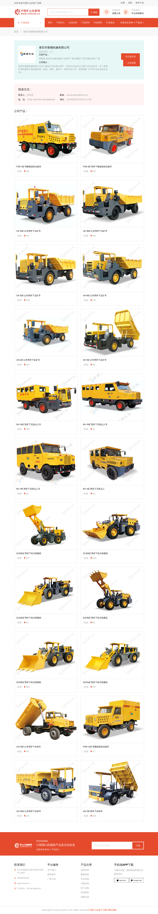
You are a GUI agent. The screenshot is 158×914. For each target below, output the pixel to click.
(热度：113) (23, 236)
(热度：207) (90, 171)
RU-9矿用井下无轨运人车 (28, 489)
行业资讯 (98, 23)
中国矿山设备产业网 (97, 910)
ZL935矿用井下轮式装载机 (95, 618)
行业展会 (110, 23)
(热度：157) (90, 687)
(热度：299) (23, 429)
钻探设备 (85, 870)
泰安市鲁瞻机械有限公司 (35, 31)
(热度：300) (23, 300)
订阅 (138, 845)
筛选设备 (85, 892)
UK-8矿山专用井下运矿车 (95, 295)
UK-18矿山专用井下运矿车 (95, 231)
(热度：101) (23, 558)
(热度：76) (89, 429)
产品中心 (60, 23)
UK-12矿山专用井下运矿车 (28, 295)
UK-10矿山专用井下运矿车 (28, 231)
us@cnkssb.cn (23, 883)
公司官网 (131, 63)
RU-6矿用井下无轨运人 (94, 489)
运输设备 (85, 883)
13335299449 (23, 878)
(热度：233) (90, 816)
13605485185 (48, 99)
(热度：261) (23, 816)
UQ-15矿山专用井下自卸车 (28, 746)
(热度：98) (89, 365)
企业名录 (73, 23)
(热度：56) (89, 622)
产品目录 (30, 22)
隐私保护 (51, 874)
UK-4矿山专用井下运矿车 (95, 360)
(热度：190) (90, 236)
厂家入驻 (51, 879)
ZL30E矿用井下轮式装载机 (95, 553)
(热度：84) (89, 493)
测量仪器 (85, 897)
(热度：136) (23, 171)
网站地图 (112, 910)
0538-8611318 (34, 99)
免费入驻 (111, 12)
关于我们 (51, 870)
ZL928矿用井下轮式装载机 (28, 682)
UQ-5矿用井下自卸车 (93, 811)
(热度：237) (23, 365)
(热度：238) (23, 687)
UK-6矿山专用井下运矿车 (28, 360)
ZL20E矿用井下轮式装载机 (28, 618)
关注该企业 (130, 56)
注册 (123, 3)
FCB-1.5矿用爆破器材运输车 (96, 746)
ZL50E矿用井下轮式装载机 (28, 553)
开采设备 (85, 879)
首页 (50, 23)
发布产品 (140, 3)
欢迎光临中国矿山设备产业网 (27, 3)
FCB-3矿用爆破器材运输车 (28, 166)
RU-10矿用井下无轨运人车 (28, 424)
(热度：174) (90, 300)
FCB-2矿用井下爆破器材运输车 (97, 166)
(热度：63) (22, 493)
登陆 (130, 3)
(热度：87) (22, 622)
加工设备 (85, 888)
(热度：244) (90, 558)
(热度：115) (23, 751)
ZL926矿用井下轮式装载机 (95, 682)
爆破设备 (85, 874)
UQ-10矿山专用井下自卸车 (28, 811)
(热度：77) (89, 751)
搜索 (93, 12)
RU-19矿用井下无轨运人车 (95, 424)
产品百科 (85, 23)
